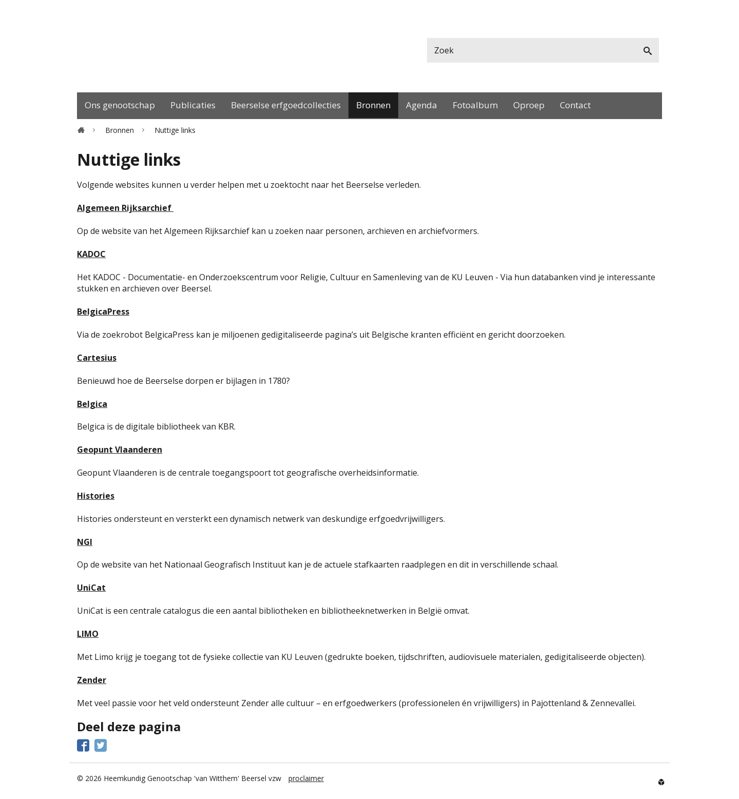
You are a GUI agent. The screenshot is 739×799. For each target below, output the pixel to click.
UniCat (91, 587)
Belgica (92, 404)
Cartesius (96, 357)
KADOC (91, 254)
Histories (95, 495)
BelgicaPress (103, 311)
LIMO (88, 633)
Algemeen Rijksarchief (125, 207)
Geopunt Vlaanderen (119, 449)
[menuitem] (120, 105)
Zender (91, 680)
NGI (84, 542)
